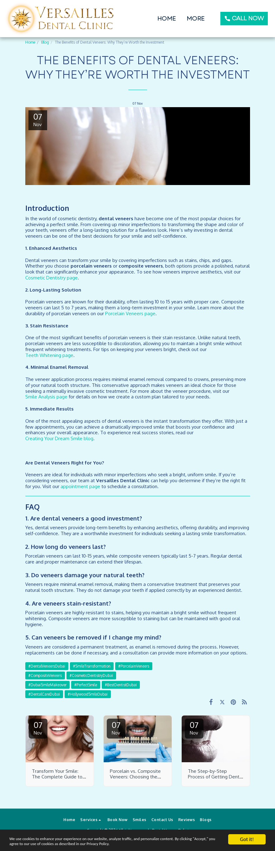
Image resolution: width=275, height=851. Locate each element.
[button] (91, 820)
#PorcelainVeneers (133, 666)
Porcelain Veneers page (130, 313)
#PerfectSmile (85, 684)
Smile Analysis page (46, 397)
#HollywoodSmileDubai (88, 694)
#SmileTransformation (91, 666)
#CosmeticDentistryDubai (91, 675)
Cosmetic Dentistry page (51, 278)
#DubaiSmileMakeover (47, 684)
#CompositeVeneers (45, 675)
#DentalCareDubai (44, 694)
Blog (45, 42)
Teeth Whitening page (49, 355)
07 (38, 728)
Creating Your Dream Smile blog (59, 438)
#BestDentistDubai (121, 684)
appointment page (80, 486)
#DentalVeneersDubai (46, 666)
